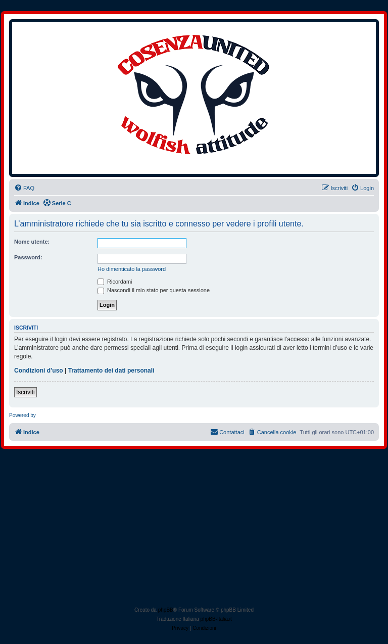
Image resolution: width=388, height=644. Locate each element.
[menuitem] (24, 188)
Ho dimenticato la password (132, 269)
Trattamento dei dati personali (111, 370)
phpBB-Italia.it (216, 619)
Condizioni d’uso (38, 370)
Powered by (22, 415)
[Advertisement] (194, 530)
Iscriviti (25, 392)
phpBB (165, 610)
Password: (28, 257)
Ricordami (115, 282)
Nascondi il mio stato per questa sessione (154, 290)
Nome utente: (32, 242)
